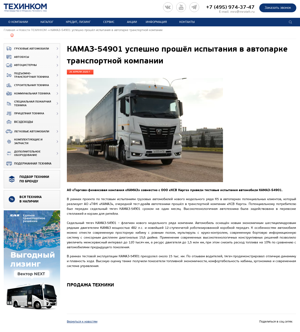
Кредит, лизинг (78, 22)
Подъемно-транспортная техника (26, 75)
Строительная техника (26, 85)
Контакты (187, 22)
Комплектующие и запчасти (23, 141)
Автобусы (16, 57)
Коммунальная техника (27, 93)
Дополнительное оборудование (22, 153)
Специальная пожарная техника (27, 103)
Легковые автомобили (26, 131)
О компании (18, 22)
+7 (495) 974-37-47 (230, 7)
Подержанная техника (27, 163)
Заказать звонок (278, 8)
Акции (132, 22)
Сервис (108, 22)
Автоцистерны (20, 65)
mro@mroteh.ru (242, 12)
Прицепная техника (24, 113)
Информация (156, 22)
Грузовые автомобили (26, 48)
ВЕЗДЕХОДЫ (18, 122)
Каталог (46, 22)
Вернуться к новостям (82, 321)
